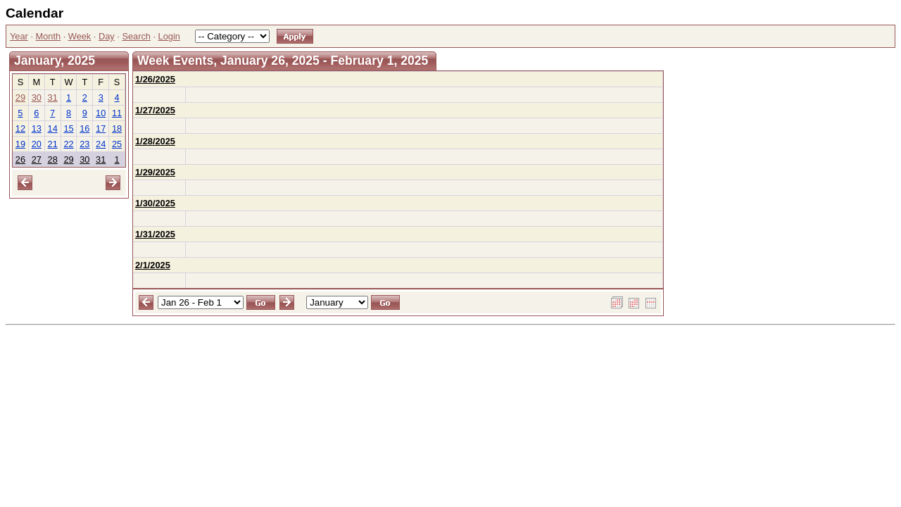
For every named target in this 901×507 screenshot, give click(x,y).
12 (20, 128)
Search (136, 36)
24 (101, 144)
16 (84, 128)
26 (20, 159)
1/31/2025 (155, 234)
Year (19, 36)
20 (37, 144)
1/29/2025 (155, 172)
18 (117, 128)
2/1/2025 (152, 265)
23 (84, 144)
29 (20, 97)
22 (68, 144)
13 (37, 128)
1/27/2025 (155, 110)
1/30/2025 (155, 203)
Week (79, 36)
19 (20, 144)
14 (53, 128)
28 (53, 159)
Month (48, 36)
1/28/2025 (155, 141)
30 (37, 97)
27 (37, 159)
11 (117, 113)
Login (169, 36)
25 (117, 144)
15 (68, 128)
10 (101, 113)
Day (107, 36)
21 (53, 144)
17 (101, 128)
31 (53, 97)
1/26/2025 (155, 79)
